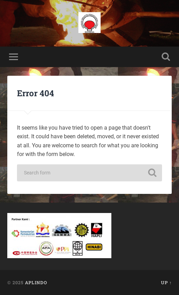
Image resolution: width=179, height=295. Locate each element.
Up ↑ (166, 282)
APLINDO (36, 282)
